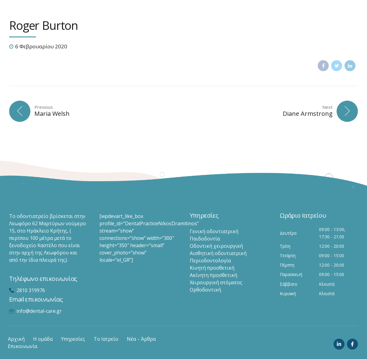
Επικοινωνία (22, 346)
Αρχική (16, 339)
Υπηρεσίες (73, 339)
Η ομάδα (43, 339)
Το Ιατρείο (106, 339)
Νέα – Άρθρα (141, 339)
